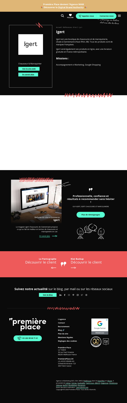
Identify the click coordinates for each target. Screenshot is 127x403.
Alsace (109, 381)
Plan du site (63, 334)
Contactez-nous (107, 16)
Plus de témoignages (90, 215)
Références (67, 27)
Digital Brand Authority (71, 7)
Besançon (81, 385)
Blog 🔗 (61, 330)
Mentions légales (65, 337)
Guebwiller (81, 383)
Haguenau (104, 383)
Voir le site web (29, 69)
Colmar (68, 383)
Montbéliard (72, 385)
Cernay (74, 383)
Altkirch (97, 383)
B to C (75, 27)
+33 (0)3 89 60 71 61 (27, 338)
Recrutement (63, 327)
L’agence (62, 319)
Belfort (65, 385)
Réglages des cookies (67, 341)
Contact (61, 323)
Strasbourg (113, 383)
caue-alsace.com (82, 387)
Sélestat (59, 385)
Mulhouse (87, 381)
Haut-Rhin (101, 381)
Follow (70, 16)
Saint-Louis (90, 383)
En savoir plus (28, 74)
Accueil (59, 27)
